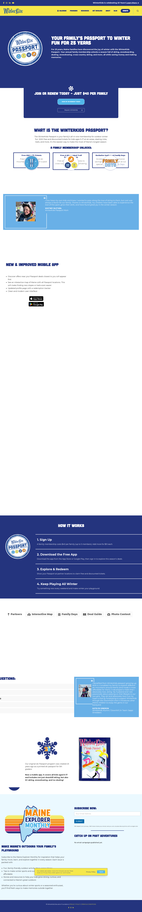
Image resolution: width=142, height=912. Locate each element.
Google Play (79, 559)
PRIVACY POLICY (75, 904)
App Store (66, 559)
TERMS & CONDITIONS (89, 904)
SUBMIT (79, 821)
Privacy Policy (90, 872)
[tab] (14, 614)
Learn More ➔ (132, 3)
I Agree (101, 872)
